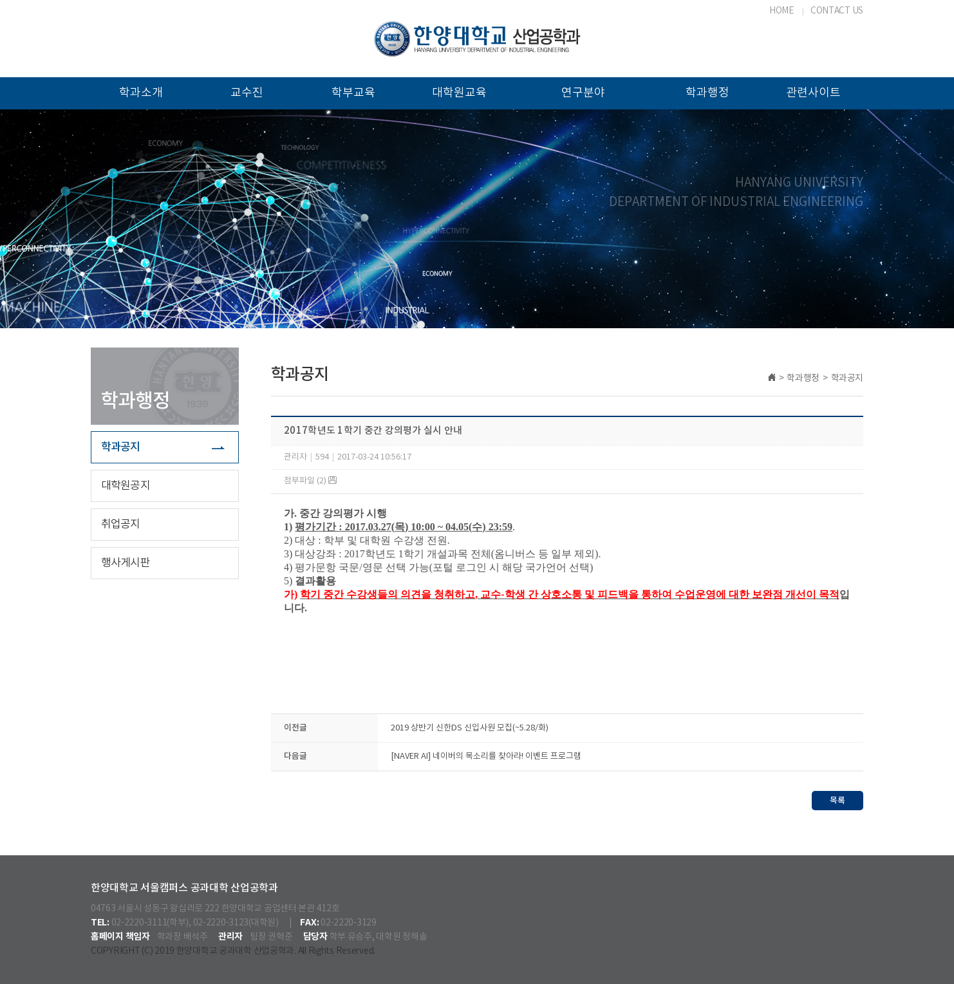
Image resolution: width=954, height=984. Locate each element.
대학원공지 (125, 485)
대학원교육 (459, 93)
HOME (781, 11)
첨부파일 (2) (310, 481)
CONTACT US (836, 11)
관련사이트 (813, 93)
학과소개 (141, 93)
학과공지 (120, 447)
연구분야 (583, 93)
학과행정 (707, 93)
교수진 (246, 93)
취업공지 (120, 524)
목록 (837, 800)
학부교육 (353, 93)
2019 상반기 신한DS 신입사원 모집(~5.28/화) (469, 728)
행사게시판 (125, 563)
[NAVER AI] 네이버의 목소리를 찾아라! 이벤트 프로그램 (486, 756)
